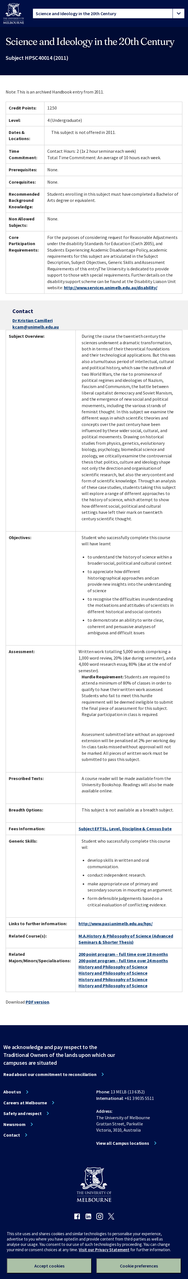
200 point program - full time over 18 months (123, 954)
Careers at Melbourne (25, 1102)
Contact (11, 1135)
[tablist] (109, 13)
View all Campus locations (122, 1143)
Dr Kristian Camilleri (32, 320)
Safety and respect (22, 1113)
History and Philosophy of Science (113, 967)
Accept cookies (49, 1266)
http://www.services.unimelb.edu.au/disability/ (110, 287)
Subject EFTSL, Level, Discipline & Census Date (125, 828)
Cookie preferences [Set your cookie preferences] (139, 1266)
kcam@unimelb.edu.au (35, 327)
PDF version (37, 1002)
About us (12, 1092)
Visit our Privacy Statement (104, 1249)
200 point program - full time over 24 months (123, 960)
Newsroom (14, 1124)
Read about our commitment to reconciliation (50, 1074)
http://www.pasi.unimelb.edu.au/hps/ (116, 923)
